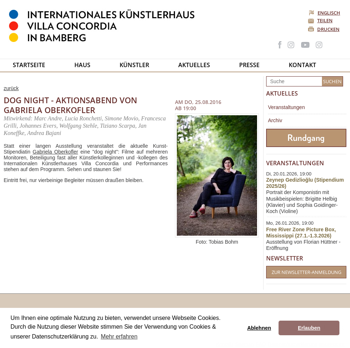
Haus (82, 65)
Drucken (328, 29)
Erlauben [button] (309, 328)
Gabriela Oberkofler (55, 152)
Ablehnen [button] (259, 328)
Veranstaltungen (286, 107)
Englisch (325, 12)
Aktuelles (194, 65)
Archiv (275, 120)
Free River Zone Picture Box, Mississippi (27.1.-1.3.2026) (301, 233)
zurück (11, 88)
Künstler (134, 65)
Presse (249, 65)
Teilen (324, 20)
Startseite (29, 65)
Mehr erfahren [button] (119, 336)
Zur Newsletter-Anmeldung (306, 272)
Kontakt (302, 65)
